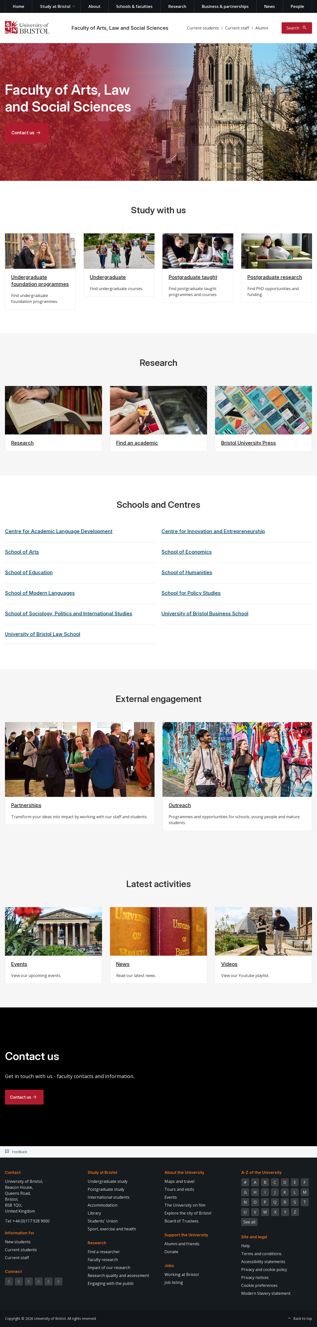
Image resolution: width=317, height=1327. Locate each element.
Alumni (261, 28)
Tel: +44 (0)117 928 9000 (27, 1221)
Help (245, 1245)
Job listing (173, 1282)
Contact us (22, 132)
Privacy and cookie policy (264, 1269)
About (94, 6)
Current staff (237, 28)
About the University (184, 1172)
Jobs (169, 1265)
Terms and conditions (261, 1253)
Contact (13, 1172)
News (269, 6)
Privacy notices (255, 1277)
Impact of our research (109, 1267)
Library (94, 1213)
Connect (13, 1271)
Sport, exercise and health (112, 1229)
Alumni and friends (181, 1243)
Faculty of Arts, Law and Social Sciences (120, 28)
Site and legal (254, 1236)
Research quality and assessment (118, 1275)
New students (18, 1242)
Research (177, 6)
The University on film (184, 1205)
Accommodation (102, 1205)
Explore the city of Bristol (187, 1213)
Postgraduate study (106, 1189)
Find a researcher (104, 1251)
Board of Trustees (181, 1221)
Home (18, 6)
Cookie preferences (259, 1285)
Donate (171, 1251)
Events (170, 1197)
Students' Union (103, 1221)
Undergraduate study (108, 1181)
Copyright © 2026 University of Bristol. (35, 1318)
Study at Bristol (55, 6)
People (297, 6)
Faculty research (103, 1259)
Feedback (19, 1152)
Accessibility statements (263, 1261)
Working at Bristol (181, 1274)
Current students (203, 28)
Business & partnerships (225, 6)
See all (249, 1222)
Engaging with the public (111, 1283)
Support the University (186, 1234)
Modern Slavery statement (266, 1293)
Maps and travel (179, 1181)
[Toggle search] (297, 28)
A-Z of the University (261, 1172)
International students (109, 1197)
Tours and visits (179, 1189)
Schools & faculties (134, 6)
